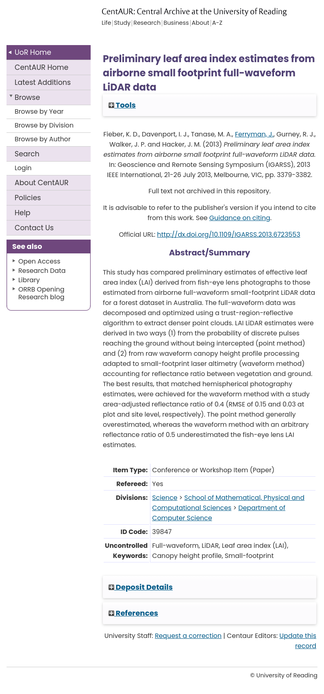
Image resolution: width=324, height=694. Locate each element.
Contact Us (34, 228)
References (133, 613)
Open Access (39, 261)
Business (176, 23)
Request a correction (188, 635)
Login (23, 168)
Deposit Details (141, 587)
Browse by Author (43, 139)
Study (122, 23)
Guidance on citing (239, 218)
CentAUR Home (41, 67)
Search (27, 154)
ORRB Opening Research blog (41, 293)
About (42, 183)
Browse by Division (44, 125)
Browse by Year (39, 111)
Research (147, 23)
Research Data (41, 270)
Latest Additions (43, 82)
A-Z (217, 23)
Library (29, 280)
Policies (28, 198)
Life (106, 23)
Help (22, 213)
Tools (122, 105)
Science (164, 497)
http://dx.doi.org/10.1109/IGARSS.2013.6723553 (228, 234)
